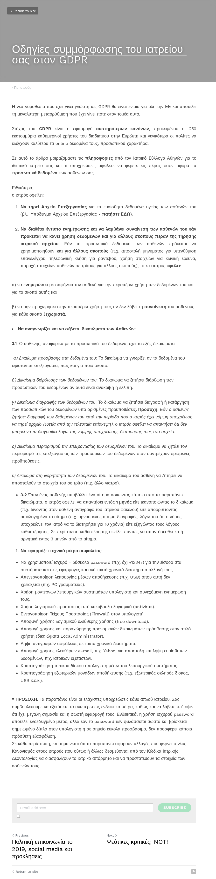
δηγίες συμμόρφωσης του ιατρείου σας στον (99, 54)
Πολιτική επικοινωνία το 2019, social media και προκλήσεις (58, 831)
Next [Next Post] (116, 821)
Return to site (23, 11)
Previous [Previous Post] (20, 821)
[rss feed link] (201, 849)
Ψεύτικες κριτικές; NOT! (141, 827)
